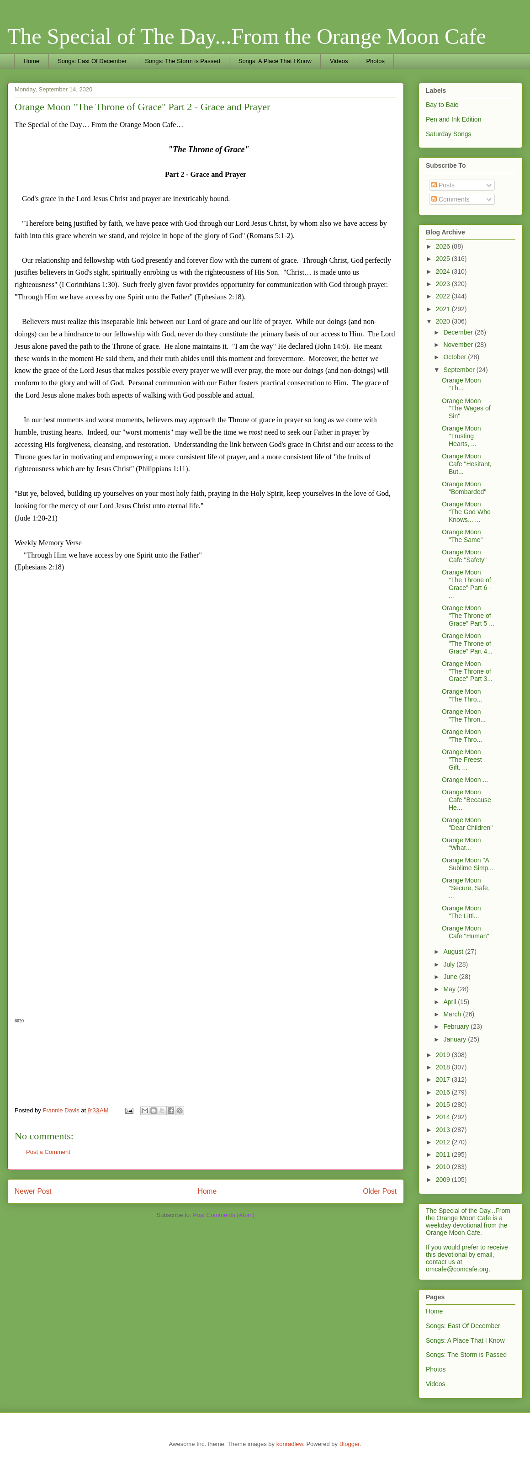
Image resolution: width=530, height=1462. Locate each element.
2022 (444, 296)
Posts (443, 185)
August (454, 951)
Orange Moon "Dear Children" (467, 823)
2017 (444, 1079)
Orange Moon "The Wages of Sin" (466, 408)
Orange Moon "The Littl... (461, 912)
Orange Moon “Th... (461, 384)
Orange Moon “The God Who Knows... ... (466, 511)
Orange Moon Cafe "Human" (465, 932)
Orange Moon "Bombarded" (464, 487)
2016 (444, 1092)
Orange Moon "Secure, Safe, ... (466, 888)
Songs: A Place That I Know (275, 61)
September (459, 369)
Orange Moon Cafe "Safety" (464, 556)
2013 (444, 1129)
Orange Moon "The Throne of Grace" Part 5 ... (468, 615)
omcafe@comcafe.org (457, 1269)
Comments (450, 199)
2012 (444, 1142)
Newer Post (33, 1191)
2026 (444, 246)
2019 (444, 1054)
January (455, 1039)
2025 (444, 258)
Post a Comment (48, 1151)
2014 (444, 1117)
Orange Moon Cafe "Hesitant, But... (467, 463)
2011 (444, 1154)
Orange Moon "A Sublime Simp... (467, 864)
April (450, 1001)
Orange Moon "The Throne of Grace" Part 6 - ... (466, 584)
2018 (444, 1067)
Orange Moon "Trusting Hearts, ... (461, 436)
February (457, 1026)
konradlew (289, 1444)
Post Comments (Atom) (223, 1215)
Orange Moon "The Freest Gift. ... (462, 759)
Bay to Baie (442, 104)
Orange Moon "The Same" (462, 535)
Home (32, 61)
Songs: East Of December (92, 61)
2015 (444, 1104)
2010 (444, 1166)
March (453, 1014)
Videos (339, 61)
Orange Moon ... (465, 779)
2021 (444, 309)
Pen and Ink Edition (453, 119)
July (449, 964)
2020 (444, 321)
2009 (444, 1179)
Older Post (380, 1191)
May (450, 989)
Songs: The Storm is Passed (182, 61)
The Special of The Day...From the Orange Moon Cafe (246, 36)
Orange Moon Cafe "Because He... (466, 799)
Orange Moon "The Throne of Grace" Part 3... (467, 671)
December (458, 332)
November (458, 344)
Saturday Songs (449, 134)
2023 (444, 283)
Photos (375, 61)
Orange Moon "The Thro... (462, 695)
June (451, 976)
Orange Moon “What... (461, 843)
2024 (444, 271)
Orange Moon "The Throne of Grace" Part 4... (467, 643)
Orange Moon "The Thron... (464, 715)
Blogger (349, 1444)
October (455, 357)
